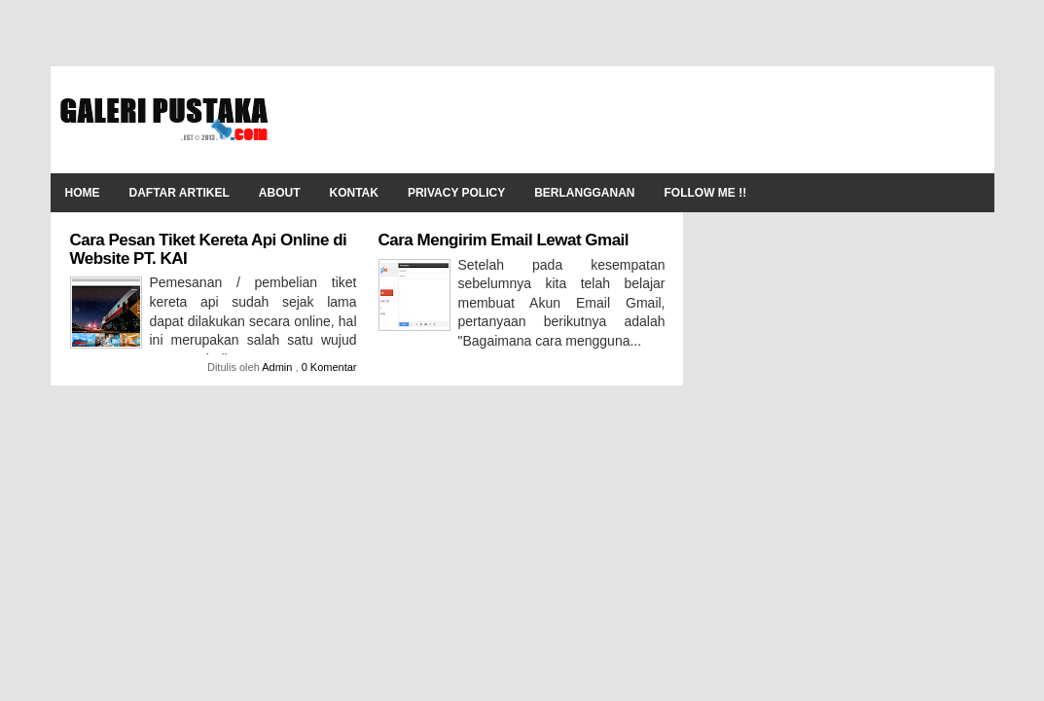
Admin (278, 367)
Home (82, 193)
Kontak (354, 193)
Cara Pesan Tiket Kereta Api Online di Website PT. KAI (208, 249)
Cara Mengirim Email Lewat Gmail (504, 240)
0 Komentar (329, 367)
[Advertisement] (630, 120)
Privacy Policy (456, 193)
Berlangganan (584, 193)
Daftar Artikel (179, 193)
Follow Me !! (706, 193)
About (280, 193)
